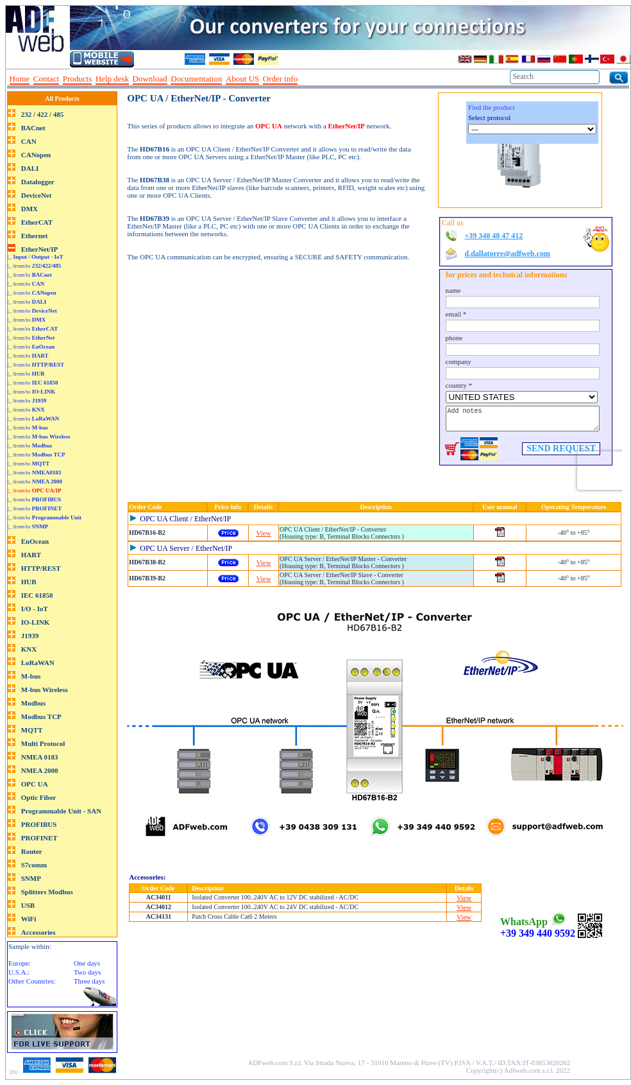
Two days (87, 972)
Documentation (196, 78)
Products (77, 78)
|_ (35, 257)
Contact (46, 78)
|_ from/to (34, 266)
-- (305, 78)
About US (242, 78)
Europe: (19, 963)
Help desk (112, 78)
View (264, 533)
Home (20, 78)
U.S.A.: (18, 972)
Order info (280, 78)
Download (150, 78)
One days (87, 963)
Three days (89, 981)
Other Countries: (32, 981)
